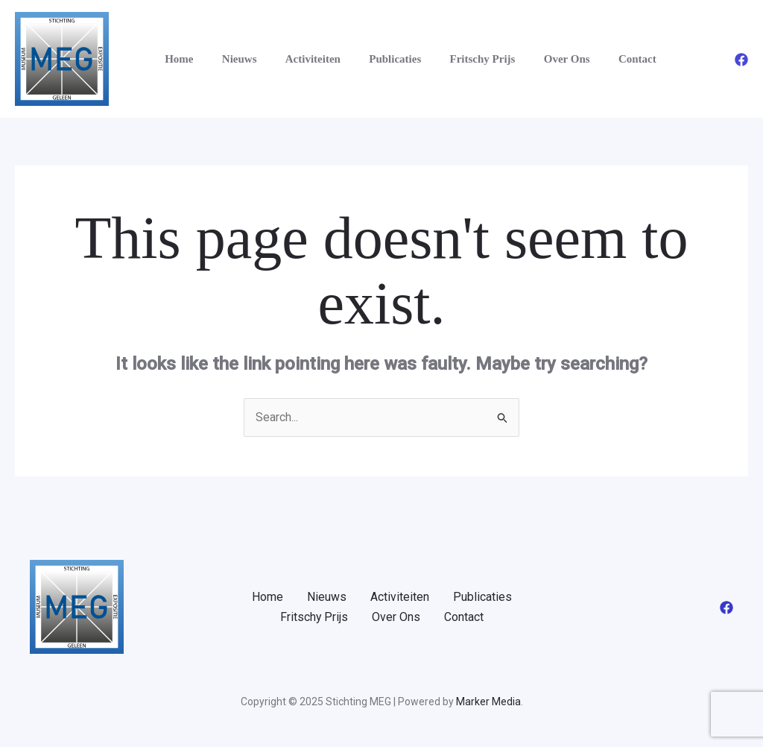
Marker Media (488, 701)
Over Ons (533, 59)
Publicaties (373, 59)
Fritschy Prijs (454, 59)
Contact (597, 59)
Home (176, 59)
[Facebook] (741, 59)
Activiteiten (297, 59)
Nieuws (229, 59)
